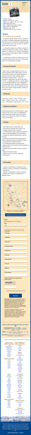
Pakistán (9, 405)
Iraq (9, 378)
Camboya (9, 395)
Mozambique (19, 366)
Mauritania (20, 345)
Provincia (6, 255)
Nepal (9, 403)
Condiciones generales (21, 329)
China (9, 391)
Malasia (9, 382)
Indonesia (9, 397)
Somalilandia (19, 368)
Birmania (9, 392)
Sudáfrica (20, 369)
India (9, 406)
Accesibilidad (7, 329)
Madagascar (19, 364)
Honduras (9, 354)
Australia (20, 377)
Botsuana (20, 354)
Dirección (7, 241)
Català (23, 3)
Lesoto (19, 363)
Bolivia (9, 367)
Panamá (9, 357)
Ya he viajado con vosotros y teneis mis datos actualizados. (14, 230)
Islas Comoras (20, 360)
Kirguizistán (9, 385)
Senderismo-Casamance (20, 410)
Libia (20, 347)
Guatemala (9, 352)
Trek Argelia (19, 411)
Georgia (9, 388)
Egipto (20, 351)
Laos (9, 394)
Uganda (19, 372)
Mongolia (9, 376)
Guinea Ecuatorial (19, 355)
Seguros (13, 329)
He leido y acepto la (16, 291)
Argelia (19, 349)
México (9, 350)
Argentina (9, 368)
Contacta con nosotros (15, 330)
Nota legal (25, 328)
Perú (9, 365)
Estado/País (8, 259)
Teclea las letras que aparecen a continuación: (13, 279)
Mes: (5, 223)
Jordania (20, 405)
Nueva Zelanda (20, 378)
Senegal (19, 367)
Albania (19, 388)
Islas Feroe (20, 383)
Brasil (9, 363)
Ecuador (9, 361)
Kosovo (19, 384)
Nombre (7, 233)
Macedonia (20, 385)
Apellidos (7, 237)
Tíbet (9, 383)
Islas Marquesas (20, 376)
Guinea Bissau (20, 359)
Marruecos (20, 348)
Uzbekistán (9, 386)
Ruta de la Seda (20, 391)
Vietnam (9, 396)
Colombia (9, 364)
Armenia (9, 387)
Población (7, 250)
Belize (9, 353)
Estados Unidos (9, 349)
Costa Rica (9, 356)
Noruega (20, 387)
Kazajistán (9, 381)
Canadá (9, 345)
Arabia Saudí (19, 402)
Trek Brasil (20, 412)
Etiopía (19, 358)
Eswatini (20, 371)
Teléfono (6, 268)
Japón (9, 379)
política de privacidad (20, 291)
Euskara (23, 5)
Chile (9, 360)
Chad (20, 357)
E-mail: (6, 263)
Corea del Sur (9, 377)
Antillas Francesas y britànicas (9, 348)
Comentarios (7, 272)
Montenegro (19, 382)
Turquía (9, 390)
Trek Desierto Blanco (20, 414)
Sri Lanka (9, 407)
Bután (9, 402)
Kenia (20, 362)
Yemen (19, 406)
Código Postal (8, 246)
